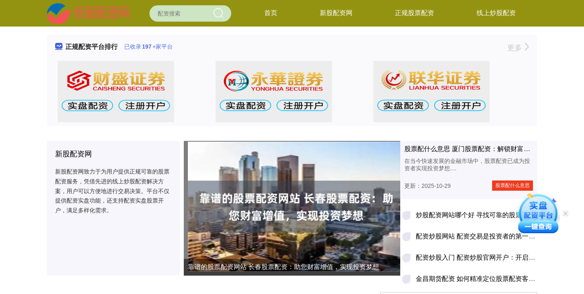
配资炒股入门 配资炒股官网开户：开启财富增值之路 (492, 257)
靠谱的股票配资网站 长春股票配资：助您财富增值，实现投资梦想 (283, 266)
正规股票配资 (414, 12)
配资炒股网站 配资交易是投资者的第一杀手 (479, 236)
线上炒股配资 (496, 12)
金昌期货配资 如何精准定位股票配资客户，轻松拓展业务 (498, 278)
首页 (270, 12)
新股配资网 (336, 12)
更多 (518, 48)
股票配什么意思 (512, 185)
